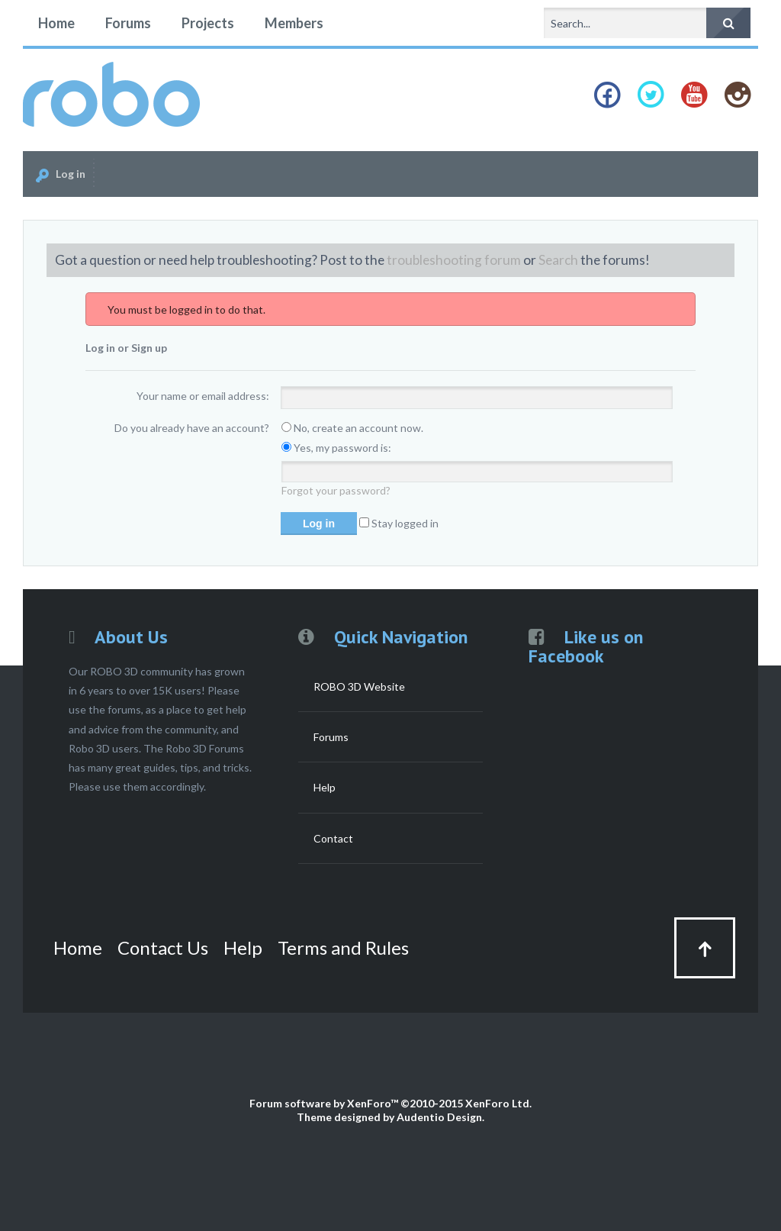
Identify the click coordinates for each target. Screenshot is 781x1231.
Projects (208, 23)
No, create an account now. (352, 427)
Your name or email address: (203, 395)
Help (324, 787)
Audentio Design (439, 1116)
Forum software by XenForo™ (390, 1103)
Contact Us (162, 947)
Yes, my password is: (336, 447)
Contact (333, 838)
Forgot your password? (335, 490)
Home (56, 23)
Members (294, 23)
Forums (128, 23)
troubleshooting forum (454, 260)
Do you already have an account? (191, 427)
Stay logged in (399, 523)
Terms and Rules (343, 947)
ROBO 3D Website (359, 686)
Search (558, 260)
